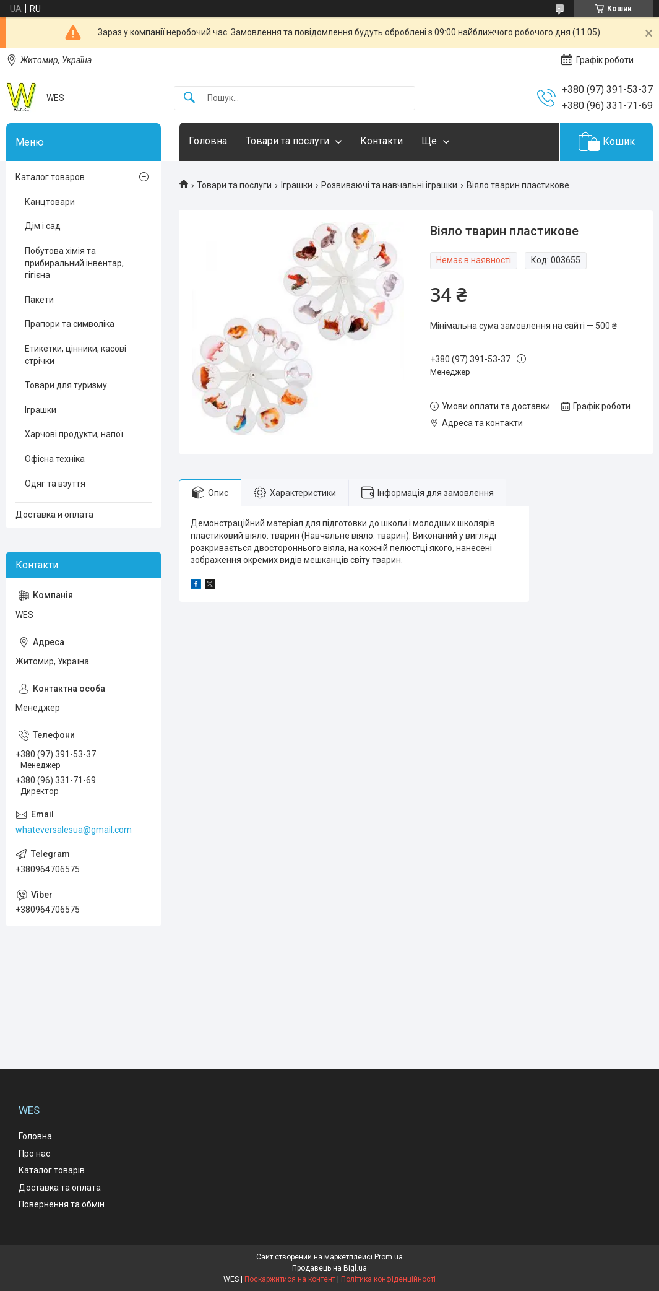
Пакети (39, 300)
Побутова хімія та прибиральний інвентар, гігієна (74, 263)
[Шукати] (189, 98)
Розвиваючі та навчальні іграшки (389, 185)
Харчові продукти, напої (74, 434)
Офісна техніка (55, 459)
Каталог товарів (52, 1170)
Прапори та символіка (69, 324)
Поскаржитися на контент (289, 1279)
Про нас (34, 1153)
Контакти (381, 141)
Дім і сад (43, 226)
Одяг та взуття (55, 484)
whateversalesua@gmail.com (73, 830)
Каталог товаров (50, 177)
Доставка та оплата (60, 1188)
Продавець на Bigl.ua (329, 1268)
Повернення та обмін (62, 1204)
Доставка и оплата (54, 514)
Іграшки (296, 185)
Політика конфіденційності (388, 1279)
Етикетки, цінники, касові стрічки (75, 355)
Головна (208, 141)
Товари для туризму (66, 385)
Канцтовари (50, 202)
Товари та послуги (287, 141)
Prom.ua (388, 1257)
